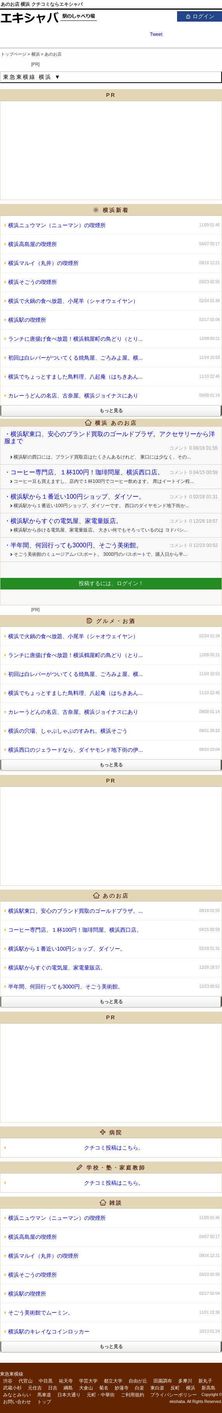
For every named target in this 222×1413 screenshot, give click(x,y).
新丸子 (205, 1381)
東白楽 (157, 1388)
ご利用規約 (132, 1395)
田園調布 (162, 1381)
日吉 (52, 1388)
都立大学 (113, 1381)
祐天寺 (66, 1381)
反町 (175, 1388)
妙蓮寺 (122, 1388)
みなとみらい (17, 1395)
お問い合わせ (17, 1402)
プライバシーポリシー (173, 1395)
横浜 (190, 1388)
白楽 (139, 1388)
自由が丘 (138, 1381)
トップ (44, 1402)
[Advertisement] (131, 63)
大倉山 (86, 1388)
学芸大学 (88, 1381)
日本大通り (69, 1395)
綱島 (68, 1388)
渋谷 (7, 1381)
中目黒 (46, 1381)
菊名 (103, 1388)
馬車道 (44, 1395)
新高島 (208, 1388)
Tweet (156, 34)
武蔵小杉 (12, 1388)
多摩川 (185, 1381)
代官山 (26, 1381)
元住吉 (35, 1388)
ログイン (199, 16)
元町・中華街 (101, 1395)
